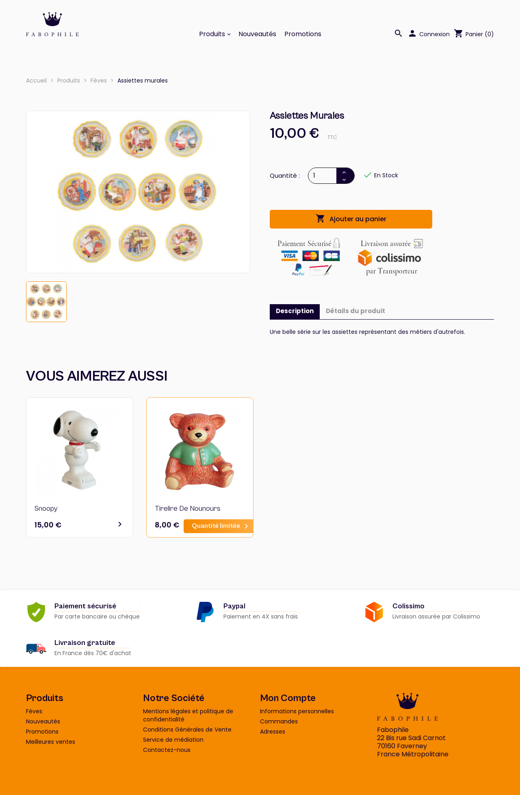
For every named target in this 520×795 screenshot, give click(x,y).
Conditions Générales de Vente (187, 729)
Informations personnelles (297, 711)
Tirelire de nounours (188, 508)
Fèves (34, 711)
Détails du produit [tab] (355, 311)
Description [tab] (295, 311)
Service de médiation (173, 740)
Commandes (279, 721)
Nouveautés (257, 34)
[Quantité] (323, 175)
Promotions (302, 34)
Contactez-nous (167, 750)
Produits (213, 34)
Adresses (272, 731)
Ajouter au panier (351, 218)
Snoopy (46, 508)
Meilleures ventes (50, 742)
